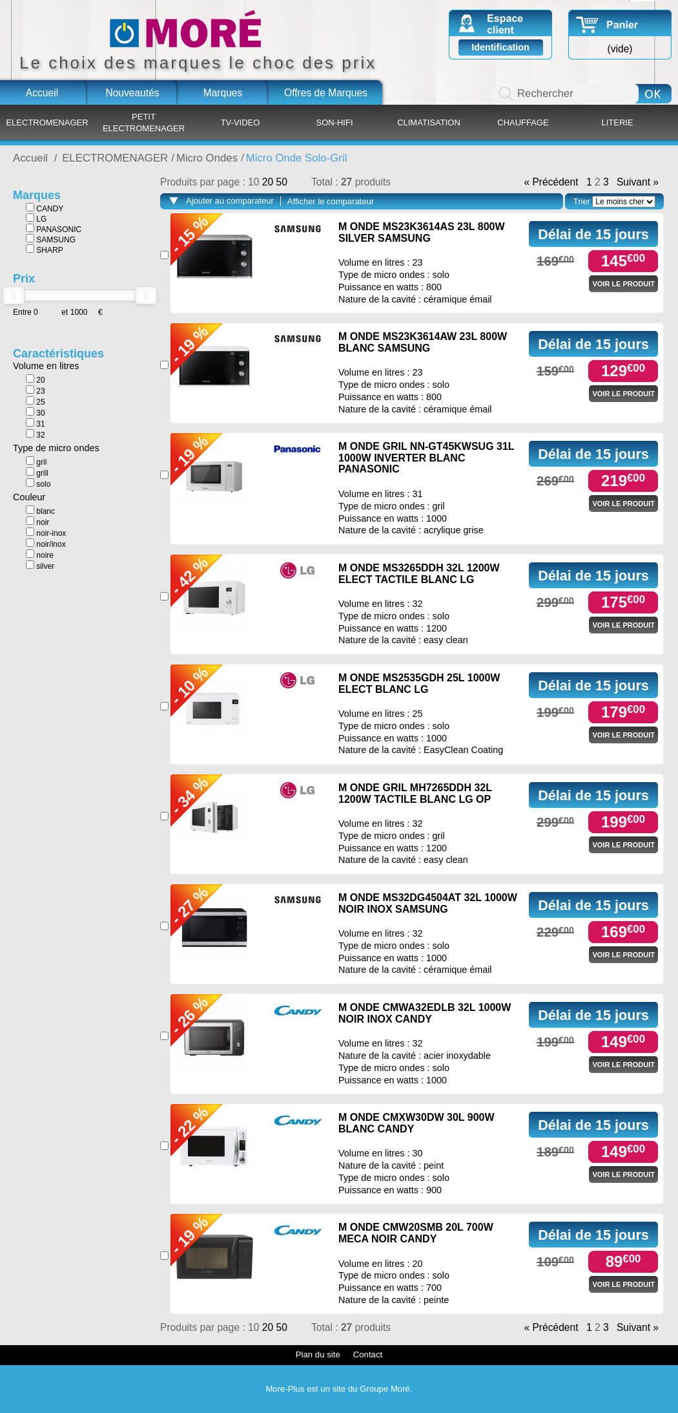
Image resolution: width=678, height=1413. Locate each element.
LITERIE (617, 122)
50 (281, 181)
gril (36, 461)
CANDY (44, 208)
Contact (367, 1354)
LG (36, 218)
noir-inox (46, 532)
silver (40, 565)
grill (37, 472)
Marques (223, 92)
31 (35, 423)
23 (35, 390)
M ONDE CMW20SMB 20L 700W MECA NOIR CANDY (415, 1233)
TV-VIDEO (240, 122)
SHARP (44, 249)
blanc (40, 510)
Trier (581, 201)
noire (40, 554)
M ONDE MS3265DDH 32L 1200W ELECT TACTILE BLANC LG (419, 573)
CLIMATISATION (428, 122)
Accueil (42, 92)
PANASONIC (53, 229)
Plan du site (318, 1354)
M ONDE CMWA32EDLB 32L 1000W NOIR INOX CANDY (424, 1013)
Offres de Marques (325, 92)
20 (35, 379)
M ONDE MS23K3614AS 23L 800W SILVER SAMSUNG (421, 232)
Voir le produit (623, 284)
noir (37, 521)
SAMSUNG (51, 239)
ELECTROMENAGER (47, 122)
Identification (500, 47)
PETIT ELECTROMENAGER (144, 122)
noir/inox (46, 543)
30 (35, 412)
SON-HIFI (334, 122)
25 (35, 401)
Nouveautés (132, 92)
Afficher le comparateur (330, 201)
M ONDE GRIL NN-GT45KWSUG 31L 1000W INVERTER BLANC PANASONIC (426, 457)
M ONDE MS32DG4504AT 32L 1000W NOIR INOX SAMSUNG (427, 903)
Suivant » (638, 182)
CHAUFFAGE (522, 122)
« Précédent (551, 182)
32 (35, 434)
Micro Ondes (207, 158)
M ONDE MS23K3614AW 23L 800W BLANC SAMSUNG (422, 342)
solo (38, 483)
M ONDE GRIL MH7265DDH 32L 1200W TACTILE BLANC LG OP (415, 793)
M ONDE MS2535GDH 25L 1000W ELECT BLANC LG (419, 683)
